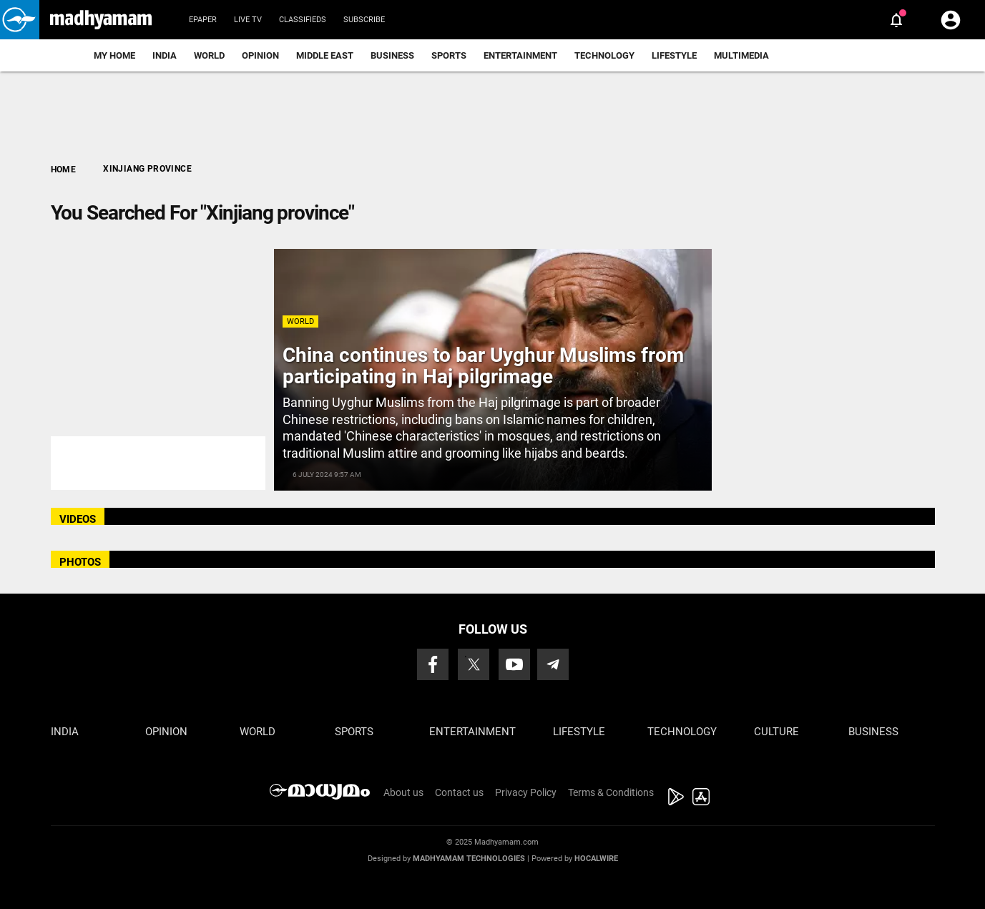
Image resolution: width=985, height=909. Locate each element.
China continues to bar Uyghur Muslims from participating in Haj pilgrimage (483, 366)
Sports (448, 55)
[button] (19, 19)
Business (392, 55)
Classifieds (302, 19)
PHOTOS (80, 562)
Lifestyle (674, 55)
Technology (604, 55)
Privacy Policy (526, 792)
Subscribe (364, 19)
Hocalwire (596, 858)
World (209, 55)
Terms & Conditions (611, 792)
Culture (776, 731)
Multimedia (741, 55)
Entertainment (520, 55)
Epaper (203, 19)
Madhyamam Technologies (469, 858)
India (164, 55)
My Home (114, 55)
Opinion (260, 55)
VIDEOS (77, 519)
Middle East (324, 55)
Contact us (459, 792)
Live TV (248, 19)
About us (403, 792)
